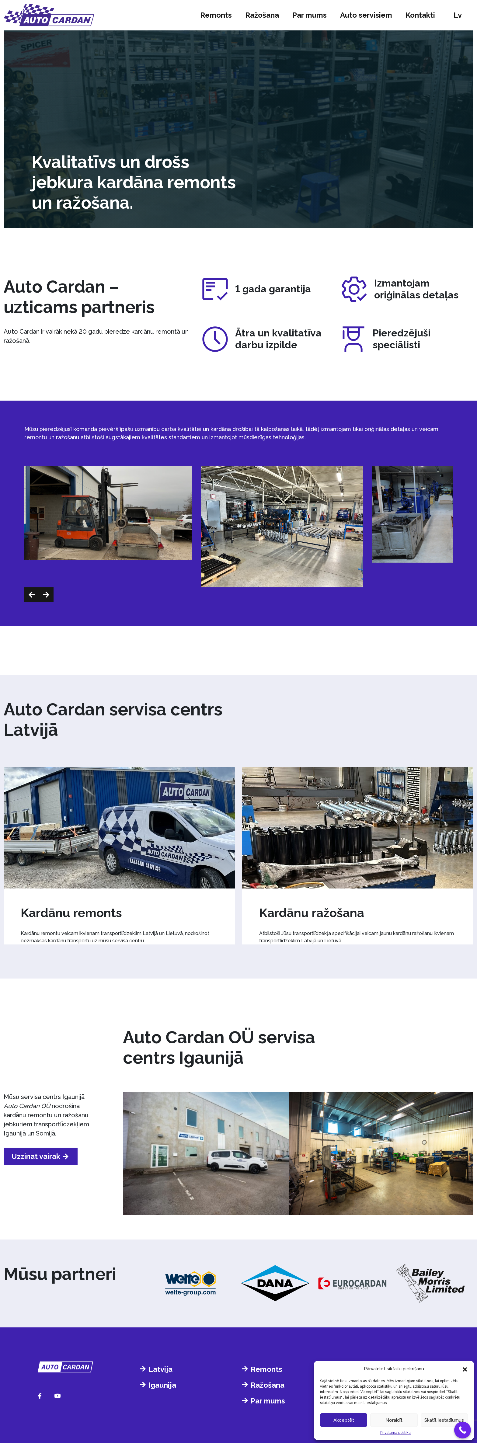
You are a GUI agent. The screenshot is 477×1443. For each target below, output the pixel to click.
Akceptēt (343, 1420)
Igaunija (162, 1385)
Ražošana (262, 15)
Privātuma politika (395, 1433)
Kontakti (420, 15)
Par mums (309, 15)
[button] (465, 1369)
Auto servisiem (366, 15)
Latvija (160, 1369)
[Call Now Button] (462, 1430)
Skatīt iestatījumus (444, 1420)
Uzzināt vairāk (35, 1156)
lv (458, 15)
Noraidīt (393, 1420)
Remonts (216, 15)
